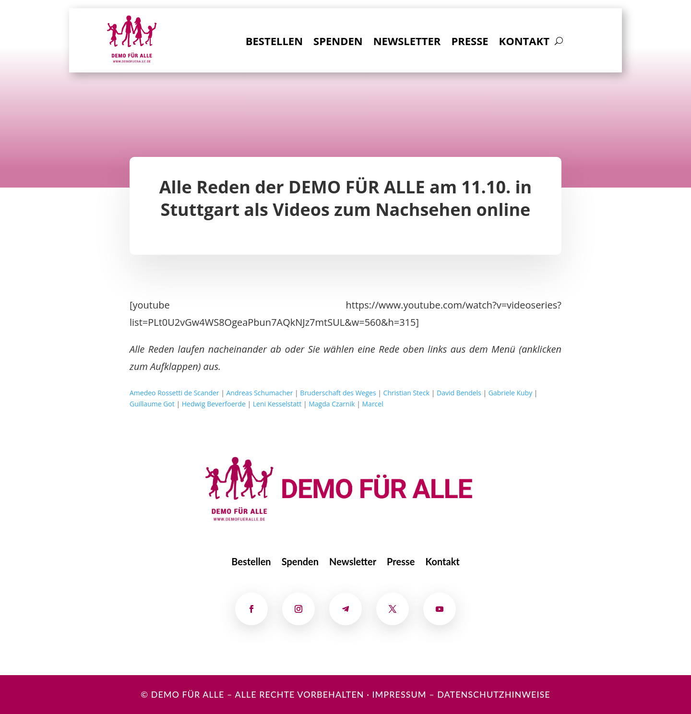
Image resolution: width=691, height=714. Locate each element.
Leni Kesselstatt (277, 403)
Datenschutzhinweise (493, 694)
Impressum (399, 694)
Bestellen (274, 42)
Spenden (338, 42)
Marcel (372, 403)
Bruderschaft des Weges (338, 392)
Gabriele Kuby (510, 392)
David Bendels (459, 392)
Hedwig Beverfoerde (214, 403)
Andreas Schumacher (259, 392)
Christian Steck (406, 392)
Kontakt (524, 42)
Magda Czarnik (332, 403)
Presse (469, 42)
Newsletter (407, 42)
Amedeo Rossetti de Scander (174, 392)
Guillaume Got (152, 403)
